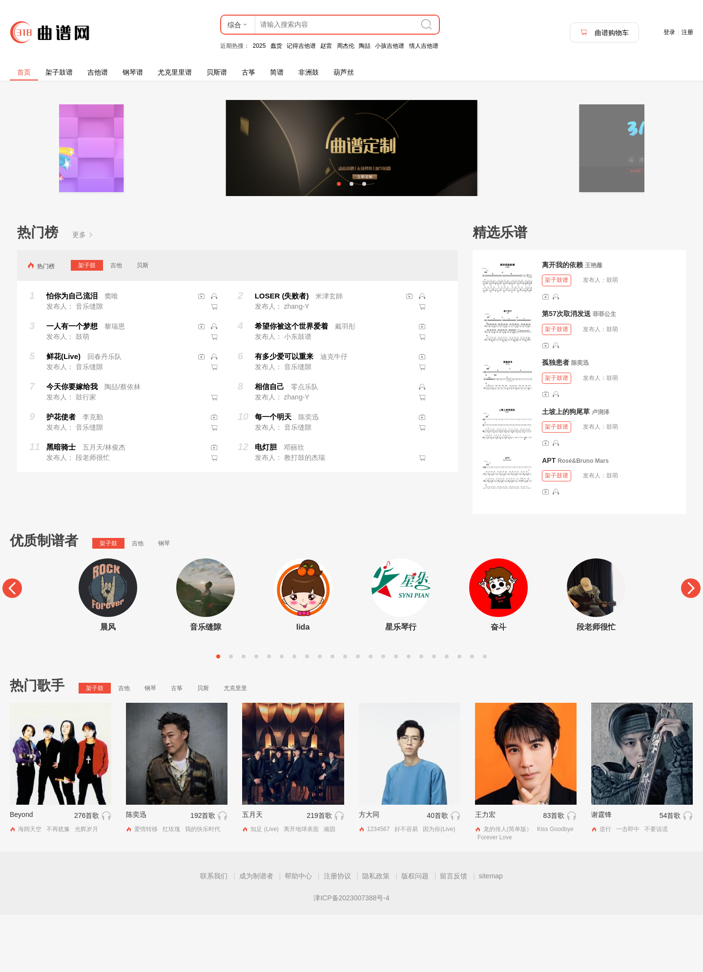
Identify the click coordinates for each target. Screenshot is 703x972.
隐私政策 (376, 933)
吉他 (116, 321)
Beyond (21, 871)
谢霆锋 (601, 871)
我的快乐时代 (202, 885)
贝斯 (142, 321)
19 (447, 713)
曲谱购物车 (604, 32)
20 (459, 713)
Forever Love (494, 894)
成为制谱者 (256, 933)
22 (485, 713)
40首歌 (437, 872)
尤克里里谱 (175, 72)
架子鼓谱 (59, 72)
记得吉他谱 (301, 45)
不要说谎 (656, 885)
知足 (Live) (264, 885)
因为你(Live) (439, 885)
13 (370, 713)
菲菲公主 (604, 371)
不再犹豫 (58, 885)
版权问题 (415, 933)
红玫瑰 (171, 885)
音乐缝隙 (205, 683)
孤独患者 (555, 419)
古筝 (248, 72)
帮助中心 (298, 933)
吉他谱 (97, 72)
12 (358, 713)
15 (396, 713)
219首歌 (319, 872)
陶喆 (365, 45)
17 (421, 713)
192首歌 (202, 872)
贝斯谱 (217, 72)
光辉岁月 (86, 885)
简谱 (277, 72)
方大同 (369, 871)
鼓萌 (612, 337)
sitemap (491, 933)
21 (472, 713)
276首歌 (86, 872)
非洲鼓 (308, 72)
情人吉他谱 (423, 45)
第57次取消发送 (566, 371)
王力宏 (485, 871)
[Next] (691, 645)
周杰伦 (345, 45)
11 (345, 713)
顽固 (329, 885)
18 (434, 713)
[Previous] (12, 645)
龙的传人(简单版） (507, 885)
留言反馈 (453, 933)
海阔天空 (29, 885)
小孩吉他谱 (389, 45)
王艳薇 (593, 322)
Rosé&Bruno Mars (583, 517)
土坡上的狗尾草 (566, 468)
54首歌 (670, 872)
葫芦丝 (343, 72)
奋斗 (498, 683)
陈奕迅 (580, 420)
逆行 (605, 885)
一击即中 (628, 885)
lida (303, 683)
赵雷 (326, 45)
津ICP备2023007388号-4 (351, 955)
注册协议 (337, 933)
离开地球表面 (301, 885)
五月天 (252, 871)
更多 (83, 292)
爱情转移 (146, 885)
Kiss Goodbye (555, 885)
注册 (687, 32)
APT (549, 517)
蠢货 (276, 45)
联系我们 (213, 933)
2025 (259, 45)
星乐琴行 (400, 683)
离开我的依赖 (562, 322)
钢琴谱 (133, 72)
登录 (669, 32)
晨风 (108, 683)
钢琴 (164, 599)
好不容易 (406, 885)
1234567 (378, 885)
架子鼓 (87, 321)
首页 (24, 72)
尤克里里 (235, 744)
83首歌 (554, 872)
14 (383, 713)
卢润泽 (600, 468)
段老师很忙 (596, 683)
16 (409, 713)
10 (332, 713)
